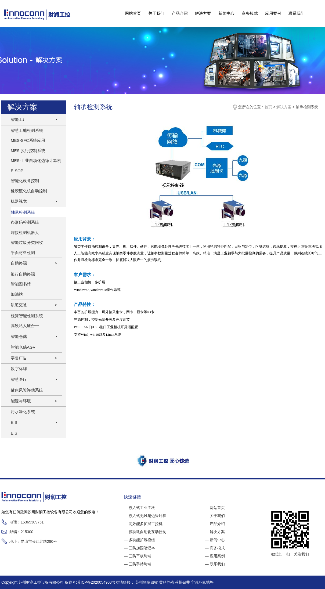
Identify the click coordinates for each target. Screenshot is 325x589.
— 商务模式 (215, 548)
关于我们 (156, 13)
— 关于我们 (215, 516)
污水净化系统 (23, 411)
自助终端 (19, 263)
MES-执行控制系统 (28, 150)
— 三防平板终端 (137, 556)
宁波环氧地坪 (202, 582)
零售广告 (19, 358)
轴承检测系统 (23, 212)
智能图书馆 (21, 284)
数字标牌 (19, 368)
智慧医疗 (19, 379)
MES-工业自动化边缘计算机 (36, 160)
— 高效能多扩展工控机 (143, 524)
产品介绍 (180, 13)
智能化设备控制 (25, 180)
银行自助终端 (23, 274)
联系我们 (296, 13)
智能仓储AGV (23, 347)
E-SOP (17, 170)
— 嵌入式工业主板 (139, 507)
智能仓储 (19, 336)
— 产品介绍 (215, 524)
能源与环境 (21, 401)
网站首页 (133, 13)
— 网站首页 (215, 507)
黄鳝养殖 (167, 582)
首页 (268, 107)
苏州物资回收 (147, 582)
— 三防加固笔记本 (139, 548)
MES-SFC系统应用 (28, 140)
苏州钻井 (183, 582)
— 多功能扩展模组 (139, 540)
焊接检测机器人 (25, 232)
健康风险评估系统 (27, 390)
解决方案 (203, 13)
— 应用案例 (215, 556)
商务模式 (250, 13)
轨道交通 (19, 304)
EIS (14, 422)
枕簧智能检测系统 (27, 315)
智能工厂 (19, 119)
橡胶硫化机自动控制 (29, 191)
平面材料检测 (23, 252)
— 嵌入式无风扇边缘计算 (145, 516)
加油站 (17, 294)
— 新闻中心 (215, 540)
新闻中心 (226, 13)
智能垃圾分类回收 (27, 242)
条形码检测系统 (25, 222)
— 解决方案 (215, 532)
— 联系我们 (215, 564)
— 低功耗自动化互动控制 (145, 532)
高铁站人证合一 (25, 325)
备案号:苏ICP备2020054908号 (90, 582)
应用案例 (273, 13)
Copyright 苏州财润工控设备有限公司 (33, 582)
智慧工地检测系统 (27, 130)
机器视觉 (19, 201)
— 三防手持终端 (137, 564)
